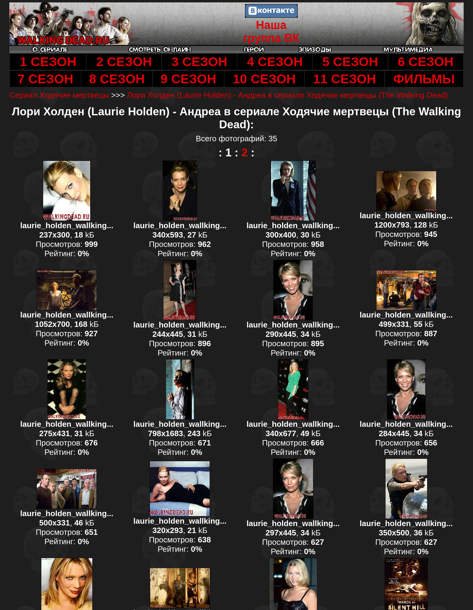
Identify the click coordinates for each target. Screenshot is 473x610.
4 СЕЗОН (275, 61)
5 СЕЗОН (350, 61)
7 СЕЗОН (45, 79)
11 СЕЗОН (344, 79)
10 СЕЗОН (264, 79)
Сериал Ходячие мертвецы (59, 95)
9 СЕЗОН (188, 79)
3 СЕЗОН (199, 61)
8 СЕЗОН (117, 79)
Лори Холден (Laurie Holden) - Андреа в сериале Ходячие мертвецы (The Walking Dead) (287, 95)
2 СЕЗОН (124, 61)
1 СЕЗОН (48, 61)
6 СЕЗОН (425, 61)
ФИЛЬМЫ (424, 79)
